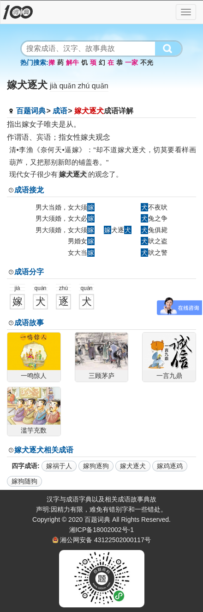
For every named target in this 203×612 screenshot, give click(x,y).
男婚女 (81, 241)
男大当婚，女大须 (65, 207)
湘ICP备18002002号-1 (101, 529)
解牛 (72, 62)
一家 (131, 62)
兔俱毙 (154, 230)
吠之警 (154, 252)
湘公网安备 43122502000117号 (105, 540)
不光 (146, 62)
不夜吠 (154, 207)
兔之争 (154, 218)
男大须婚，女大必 (65, 218)
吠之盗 (154, 241)
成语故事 (29, 323)
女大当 (81, 252)
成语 (60, 111)
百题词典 (31, 111)
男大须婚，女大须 (65, 230)
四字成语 (24, 466)
